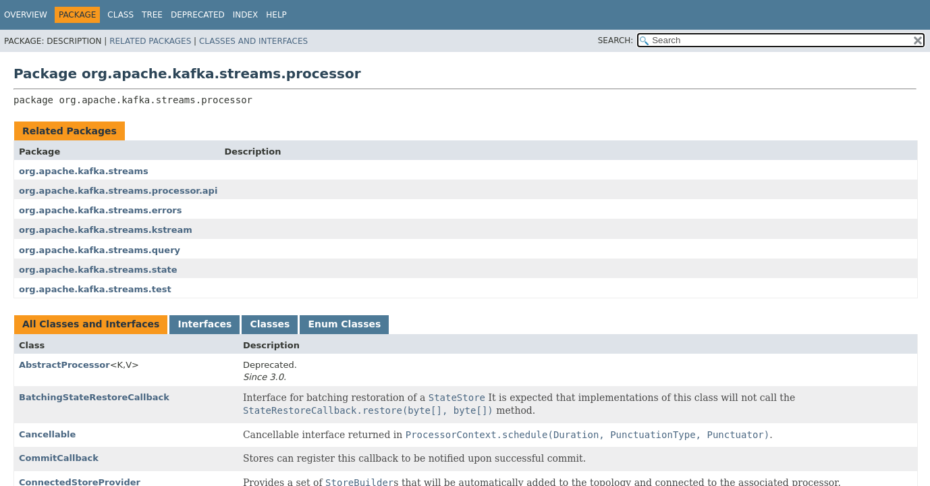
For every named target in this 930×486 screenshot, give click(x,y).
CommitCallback (59, 458)
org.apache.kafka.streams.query (99, 250)
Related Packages (150, 41)
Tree (152, 15)
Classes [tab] (270, 324)
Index (245, 15)
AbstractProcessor (64, 365)
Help (276, 15)
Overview (25, 15)
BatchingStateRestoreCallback (94, 397)
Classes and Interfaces (253, 41)
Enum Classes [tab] (344, 324)
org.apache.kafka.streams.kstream (105, 230)
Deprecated (198, 15)
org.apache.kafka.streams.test (95, 289)
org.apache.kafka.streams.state (98, 270)
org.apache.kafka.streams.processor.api (118, 191)
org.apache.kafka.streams (83, 171)
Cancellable (47, 434)
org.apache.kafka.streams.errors (100, 210)
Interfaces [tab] (204, 324)
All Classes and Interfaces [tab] (90, 324)
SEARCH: (616, 40)
